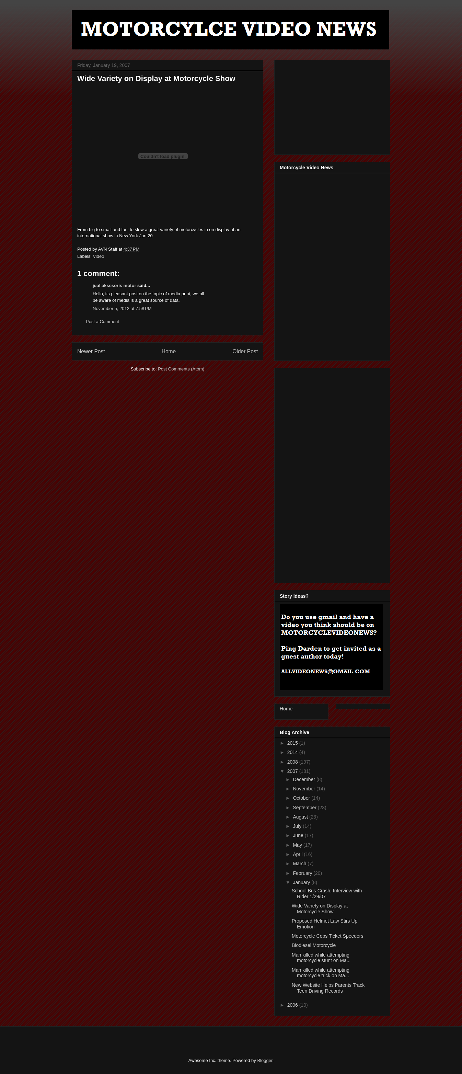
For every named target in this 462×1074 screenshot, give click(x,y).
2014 (293, 752)
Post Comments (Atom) (181, 369)
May (298, 845)
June (298, 835)
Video (98, 256)
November (304, 788)
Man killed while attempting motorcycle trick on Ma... (320, 973)
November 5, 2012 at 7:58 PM (122, 308)
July (298, 826)
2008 (293, 762)
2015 (293, 743)
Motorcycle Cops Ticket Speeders (327, 936)
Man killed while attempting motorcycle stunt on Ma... (321, 957)
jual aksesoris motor (114, 285)
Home (169, 351)
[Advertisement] (331, 105)
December (304, 779)
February (303, 873)
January (302, 882)
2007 (293, 771)
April (298, 854)
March (300, 863)
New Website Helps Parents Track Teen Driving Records (328, 988)
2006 (293, 1005)
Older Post (245, 351)
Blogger (264, 1060)
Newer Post (91, 351)
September (305, 807)
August (301, 817)
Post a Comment (102, 321)
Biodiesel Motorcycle (314, 945)
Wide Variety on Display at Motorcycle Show (320, 908)
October (302, 798)
